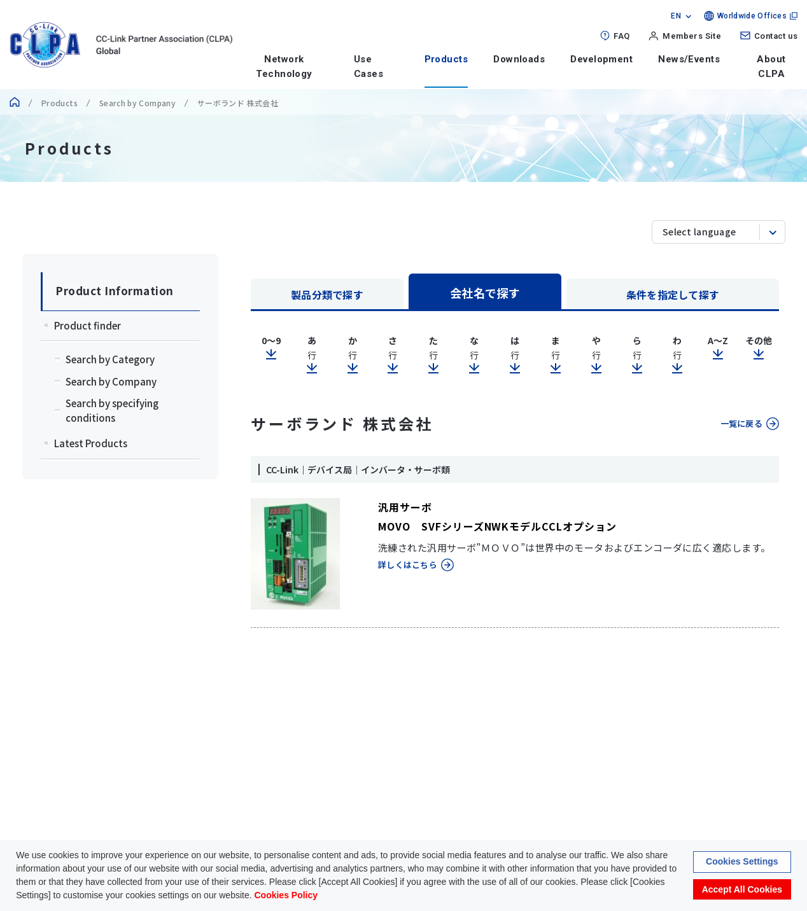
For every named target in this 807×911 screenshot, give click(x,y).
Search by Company (137, 102)
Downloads (519, 59)
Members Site (692, 36)
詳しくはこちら (407, 565)
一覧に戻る (741, 423)
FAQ (621, 36)
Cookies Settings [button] (742, 863)
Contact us (775, 36)
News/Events (689, 59)
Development (601, 59)
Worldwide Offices (752, 15)
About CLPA (771, 66)
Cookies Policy (286, 896)
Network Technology (284, 66)
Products (446, 59)
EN (676, 16)
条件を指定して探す (673, 294)
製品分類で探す (327, 294)
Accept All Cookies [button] (742, 890)
